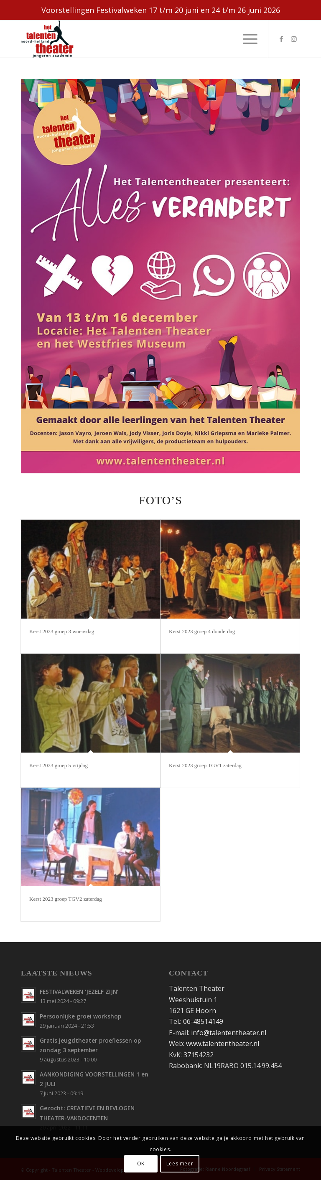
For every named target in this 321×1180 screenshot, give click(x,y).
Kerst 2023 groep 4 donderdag (202, 631)
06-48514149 (203, 1021)
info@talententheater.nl (228, 1032)
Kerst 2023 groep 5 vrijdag (58, 765)
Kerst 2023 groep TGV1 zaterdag (205, 765)
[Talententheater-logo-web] (49, 39)
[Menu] (245, 39)
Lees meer (179, 1163)
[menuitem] (245, 39)
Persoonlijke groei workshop (80, 1016)
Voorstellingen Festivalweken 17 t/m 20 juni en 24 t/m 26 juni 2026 (160, 10)
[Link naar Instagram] (294, 39)
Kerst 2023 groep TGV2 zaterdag (65, 899)
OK (141, 1163)
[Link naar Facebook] (281, 39)
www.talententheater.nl (222, 1043)
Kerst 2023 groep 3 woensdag (61, 631)
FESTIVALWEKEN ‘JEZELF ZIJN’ (79, 992)
